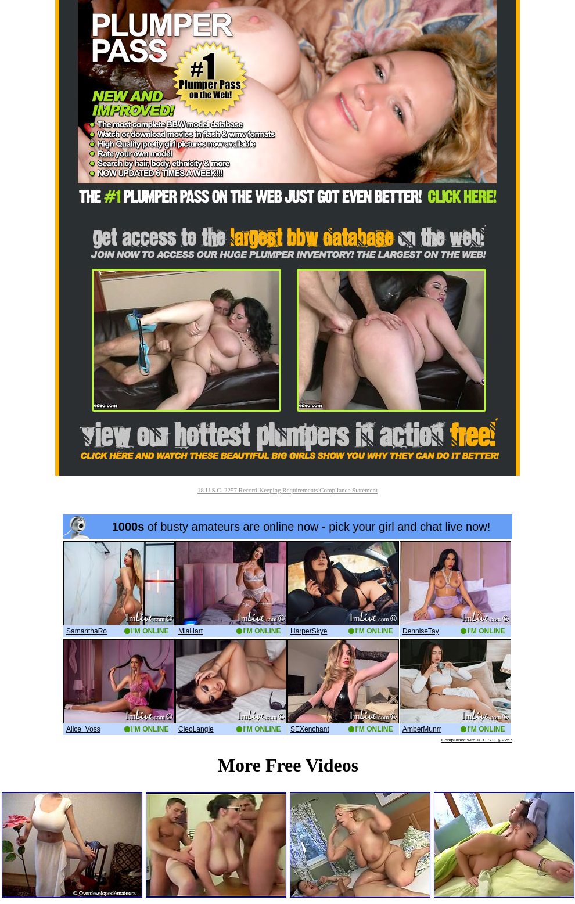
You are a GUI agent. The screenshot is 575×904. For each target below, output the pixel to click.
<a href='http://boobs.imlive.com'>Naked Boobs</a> (287, 628)
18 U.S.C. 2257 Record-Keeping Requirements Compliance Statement (287, 490)
